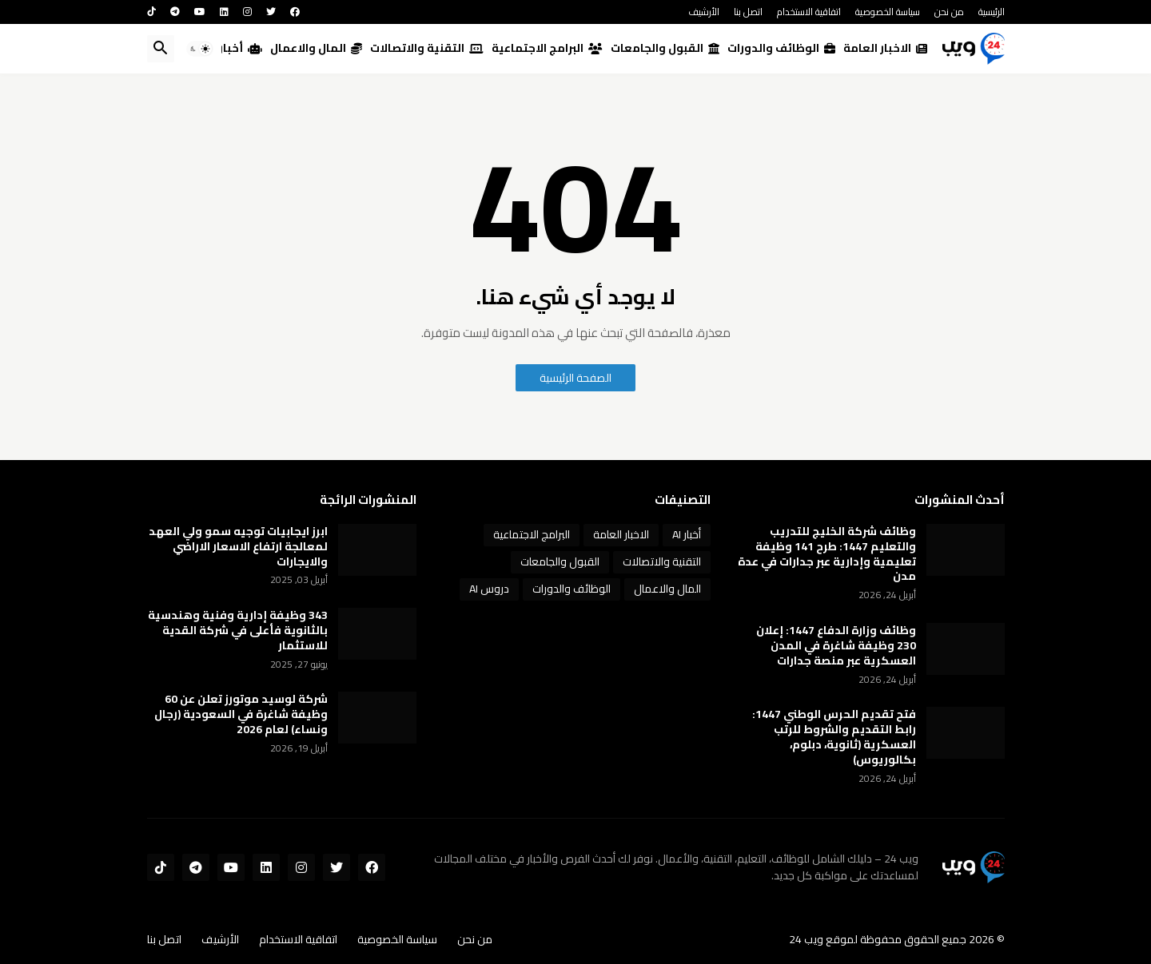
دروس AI (489, 588)
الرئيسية (991, 11)
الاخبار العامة (885, 48)
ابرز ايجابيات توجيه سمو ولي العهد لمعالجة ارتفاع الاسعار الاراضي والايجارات (238, 546)
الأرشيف (703, 11)
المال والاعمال (316, 48)
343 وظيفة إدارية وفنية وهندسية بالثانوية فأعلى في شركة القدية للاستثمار (238, 630)
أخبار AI (234, 48)
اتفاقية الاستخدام (809, 11)
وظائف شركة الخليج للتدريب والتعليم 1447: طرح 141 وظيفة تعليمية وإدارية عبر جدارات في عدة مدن (827, 554)
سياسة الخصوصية (887, 11)
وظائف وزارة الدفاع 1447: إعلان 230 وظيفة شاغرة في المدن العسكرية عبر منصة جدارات (836, 645)
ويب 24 (806, 939)
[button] (199, 49)
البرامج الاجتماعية (547, 48)
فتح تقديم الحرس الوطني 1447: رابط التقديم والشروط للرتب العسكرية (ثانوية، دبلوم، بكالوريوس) (834, 737)
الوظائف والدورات (781, 48)
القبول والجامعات (665, 48)
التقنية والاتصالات (427, 48)
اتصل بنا (748, 11)
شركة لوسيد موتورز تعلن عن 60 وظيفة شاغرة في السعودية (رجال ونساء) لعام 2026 (241, 714)
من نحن (949, 11)
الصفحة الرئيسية (575, 377)
